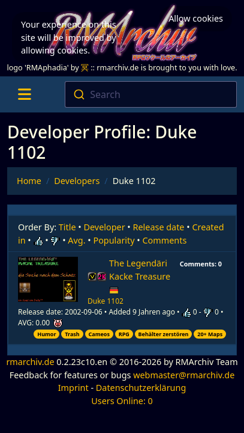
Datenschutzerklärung (141, 387)
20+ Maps (209, 334)
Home (29, 180)
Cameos (98, 334)
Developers (77, 180)
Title (67, 227)
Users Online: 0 (122, 401)
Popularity (113, 240)
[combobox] (151, 94)
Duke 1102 (105, 301)
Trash (72, 334)
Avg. (76, 240)
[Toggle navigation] (24, 94)
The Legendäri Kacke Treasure (139, 276)
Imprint (73, 387)
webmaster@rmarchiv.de (183, 375)
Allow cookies (195, 18)
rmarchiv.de (30, 361)
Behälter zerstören (163, 334)
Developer (104, 227)
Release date (159, 227)
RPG (124, 334)
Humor (46, 334)
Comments (165, 240)
